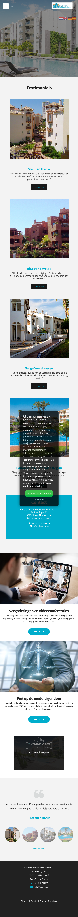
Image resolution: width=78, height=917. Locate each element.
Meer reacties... (39, 848)
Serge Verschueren (39, 368)
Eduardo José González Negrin (39, 468)
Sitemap (24, 901)
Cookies (34, 901)
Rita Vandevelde (39, 268)
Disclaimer (52, 901)
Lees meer (39, 186)
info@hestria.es (41, 526)
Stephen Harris (39, 169)
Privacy (43, 901)
